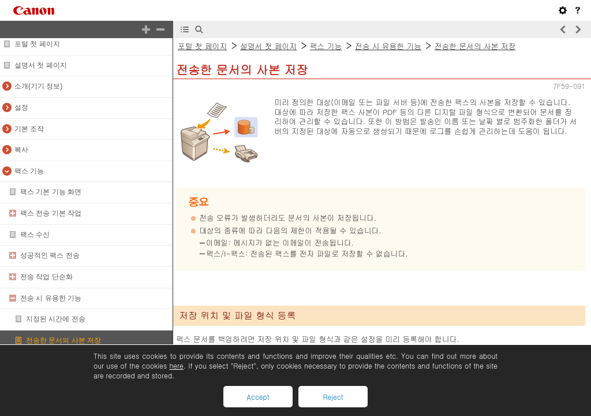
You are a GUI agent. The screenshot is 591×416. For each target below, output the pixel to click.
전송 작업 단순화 (46, 277)
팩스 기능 (29, 171)
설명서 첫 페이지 (40, 65)
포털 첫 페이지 (37, 44)
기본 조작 (29, 129)
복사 (21, 150)
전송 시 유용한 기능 (50, 298)
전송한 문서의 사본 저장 (63, 340)
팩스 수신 (35, 235)
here (176, 365)
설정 (21, 107)
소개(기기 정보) (38, 86)
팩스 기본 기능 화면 (50, 192)
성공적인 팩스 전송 (50, 255)
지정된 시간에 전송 (55, 319)
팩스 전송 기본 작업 (50, 213)
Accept (257, 397)
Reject (333, 397)
